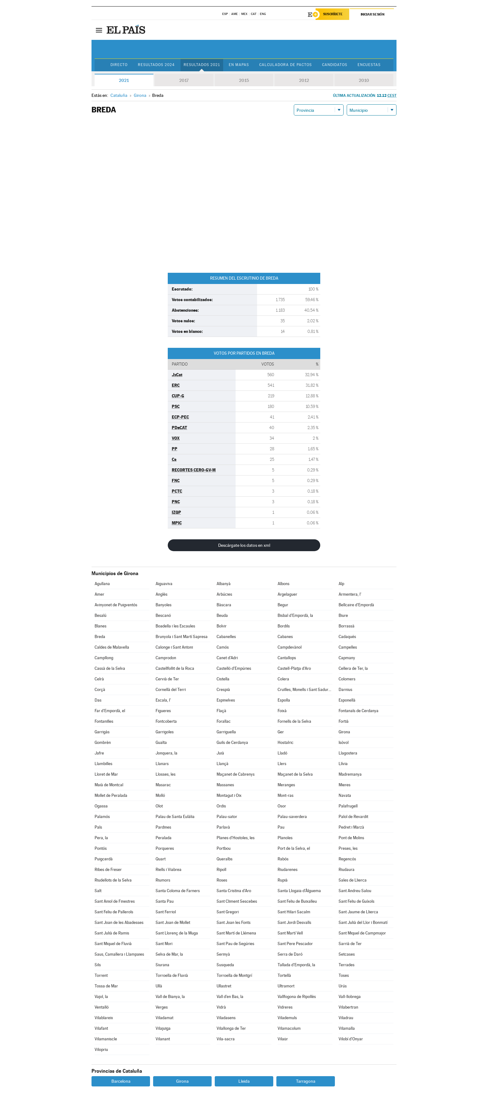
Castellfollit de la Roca (175, 668)
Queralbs (224, 859)
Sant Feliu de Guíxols (356, 901)
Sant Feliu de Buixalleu (297, 901)
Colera (283, 679)
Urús (343, 986)
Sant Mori (164, 943)
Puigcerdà (104, 859)
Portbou (224, 848)
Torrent (101, 975)
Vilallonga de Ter (231, 1028)
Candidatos (335, 65)
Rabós (283, 859)
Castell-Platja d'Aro (294, 668)
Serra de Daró (290, 954)
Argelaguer (287, 594)
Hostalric (285, 742)
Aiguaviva (164, 583)
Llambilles (103, 763)
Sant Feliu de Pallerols (114, 912)
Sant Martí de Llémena (236, 933)
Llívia (343, 763)
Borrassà (346, 626)
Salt (98, 890)
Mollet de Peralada (111, 795)
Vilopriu (101, 1049)
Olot (159, 806)
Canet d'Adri (227, 657)
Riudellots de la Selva (113, 880)
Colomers (347, 679)
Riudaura (346, 869)
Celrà (99, 679)
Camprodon (166, 657)
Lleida (244, 1081)
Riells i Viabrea (168, 869)
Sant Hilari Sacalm (294, 912)
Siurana (162, 964)
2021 (124, 80)
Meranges (286, 785)
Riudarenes (288, 869)
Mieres (344, 785)
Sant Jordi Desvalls (294, 922)
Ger (281, 732)
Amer (99, 594)
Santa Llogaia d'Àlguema (299, 890)
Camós (223, 647)
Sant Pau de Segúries (235, 943)
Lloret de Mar (106, 774)
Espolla (284, 700)
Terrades (346, 964)
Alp (341, 583)
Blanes (100, 626)
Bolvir (222, 626)
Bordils (284, 626)
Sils (98, 964)
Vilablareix (104, 1017)
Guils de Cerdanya (232, 742)
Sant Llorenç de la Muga (177, 933)
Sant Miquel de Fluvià (113, 943)
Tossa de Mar (106, 986)
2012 (304, 80)
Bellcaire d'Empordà (356, 605)
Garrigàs (102, 732)
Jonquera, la (166, 753)
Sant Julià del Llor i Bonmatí (363, 922)
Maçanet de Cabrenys (236, 774)
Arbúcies (224, 594)
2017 (184, 80)
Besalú (100, 615)
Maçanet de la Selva (295, 774)
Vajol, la (101, 996)
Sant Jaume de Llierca (358, 912)
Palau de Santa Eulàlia (175, 816)
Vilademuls (287, 1017)
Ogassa (101, 806)
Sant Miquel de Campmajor (362, 933)
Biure (343, 615)
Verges (162, 1007)
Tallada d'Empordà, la (296, 964)
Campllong (104, 657)
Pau (281, 827)
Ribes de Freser (108, 869)
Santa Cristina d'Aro (234, 890)
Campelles (348, 647)
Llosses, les (166, 774)
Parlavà (223, 827)
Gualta (161, 742)
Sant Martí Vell (290, 933)
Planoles (285, 837)
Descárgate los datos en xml (244, 545)
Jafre (99, 753)
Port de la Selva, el (294, 848)
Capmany (347, 657)
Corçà (100, 689)
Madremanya (350, 774)
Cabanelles (226, 636)
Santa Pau (165, 901)
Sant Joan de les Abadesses (119, 922)
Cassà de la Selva (110, 668)
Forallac (224, 721)
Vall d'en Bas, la (230, 996)
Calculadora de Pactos (286, 65)
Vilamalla (347, 1028)
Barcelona (120, 1081)
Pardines (163, 827)
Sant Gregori (228, 912)
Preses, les (348, 848)
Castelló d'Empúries (234, 668)
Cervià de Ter (167, 679)
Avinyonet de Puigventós (116, 605)
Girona (344, 732)
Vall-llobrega (350, 996)
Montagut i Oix (229, 795)
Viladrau (346, 1017)
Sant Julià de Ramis (112, 933)
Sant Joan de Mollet (173, 922)
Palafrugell (348, 806)
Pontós (101, 848)
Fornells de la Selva (294, 721)
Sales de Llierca (353, 880)
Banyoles (163, 605)
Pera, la (101, 837)
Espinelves (226, 700)
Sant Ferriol (166, 912)
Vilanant (163, 1039)
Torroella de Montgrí (234, 975)
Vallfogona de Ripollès (297, 996)
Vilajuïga (163, 1028)
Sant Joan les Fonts (234, 922)
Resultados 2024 (155, 65)
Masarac (163, 785)
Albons (283, 583)
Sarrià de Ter (350, 943)
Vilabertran (348, 1007)
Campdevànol (290, 647)
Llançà (222, 763)
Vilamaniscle (106, 1039)
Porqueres (165, 848)
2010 (364, 80)
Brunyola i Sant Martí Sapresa (182, 636)
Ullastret (224, 986)
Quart (161, 859)
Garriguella (226, 732)
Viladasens (226, 1017)
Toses (344, 975)
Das (98, 700)
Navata (345, 795)
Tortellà (284, 975)
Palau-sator (227, 816)
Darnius (345, 689)
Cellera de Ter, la (353, 668)
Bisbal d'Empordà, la (295, 615)
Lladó (282, 753)
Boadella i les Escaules (175, 626)
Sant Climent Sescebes (237, 901)
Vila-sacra (226, 1039)
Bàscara (224, 605)
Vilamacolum (289, 1028)
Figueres (163, 710)
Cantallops (287, 657)
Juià (220, 753)
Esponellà (347, 700)
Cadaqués (347, 636)
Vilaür (283, 1039)
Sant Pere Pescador (295, 943)
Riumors (163, 880)
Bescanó (163, 615)
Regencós (347, 859)
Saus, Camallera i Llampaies (119, 954)
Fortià (344, 721)
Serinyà (223, 954)
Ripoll (221, 869)
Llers (282, 763)
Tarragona (305, 1081)
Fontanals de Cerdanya (358, 710)
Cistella (223, 679)
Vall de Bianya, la (170, 996)
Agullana (102, 583)
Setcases (347, 954)
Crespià (223, 689)
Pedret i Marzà (351, 827)
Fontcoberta (166, 721)
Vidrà (221, 1007)
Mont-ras (285, 795)
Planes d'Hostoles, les (236, 837)
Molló (160, 795)
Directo (118, 65)
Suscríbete (333, 14)
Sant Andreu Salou (355, 890)
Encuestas (370, 65)
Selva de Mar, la (169, 954)
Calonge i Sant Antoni (174, 647)
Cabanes (285, 636)
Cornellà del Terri (171, 689)
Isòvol (344, 742)
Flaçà (221, 710)
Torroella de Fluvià (172, 975)
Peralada (163, 837)
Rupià (283, 880)
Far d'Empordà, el (110, 710)
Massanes (225, 785)
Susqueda (225, 964)
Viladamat (164, 1017)
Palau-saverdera (292, 816)
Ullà (159, 986)
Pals (98, 827)
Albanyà (224, 583)
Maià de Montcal (109, 785)
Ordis (221, 806)
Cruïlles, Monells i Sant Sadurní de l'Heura (305, 689)
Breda (100, 636)
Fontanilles (104, 721)
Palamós (102, 816)
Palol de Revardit (353, 816)
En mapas (238, 65)
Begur (283, 605)
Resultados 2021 (201, 65)
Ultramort (286, 986)
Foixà (282, 710)
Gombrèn (103, 742)
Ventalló (102, 1007)
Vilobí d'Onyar (351, 1039)
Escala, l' (163, 700)
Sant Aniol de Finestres (115, 901)
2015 (244, 80)
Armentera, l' (350, 594)
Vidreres (285, 1007)
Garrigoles (165, 732)
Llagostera (348, 753)
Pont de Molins (351, 837)
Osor (282, 806)
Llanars (162, 763)
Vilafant (101, 1028)
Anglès (161, 594)
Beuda (222, 615)
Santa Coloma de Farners (178, 890)
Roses (222, 880)
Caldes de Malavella (112, 647)
